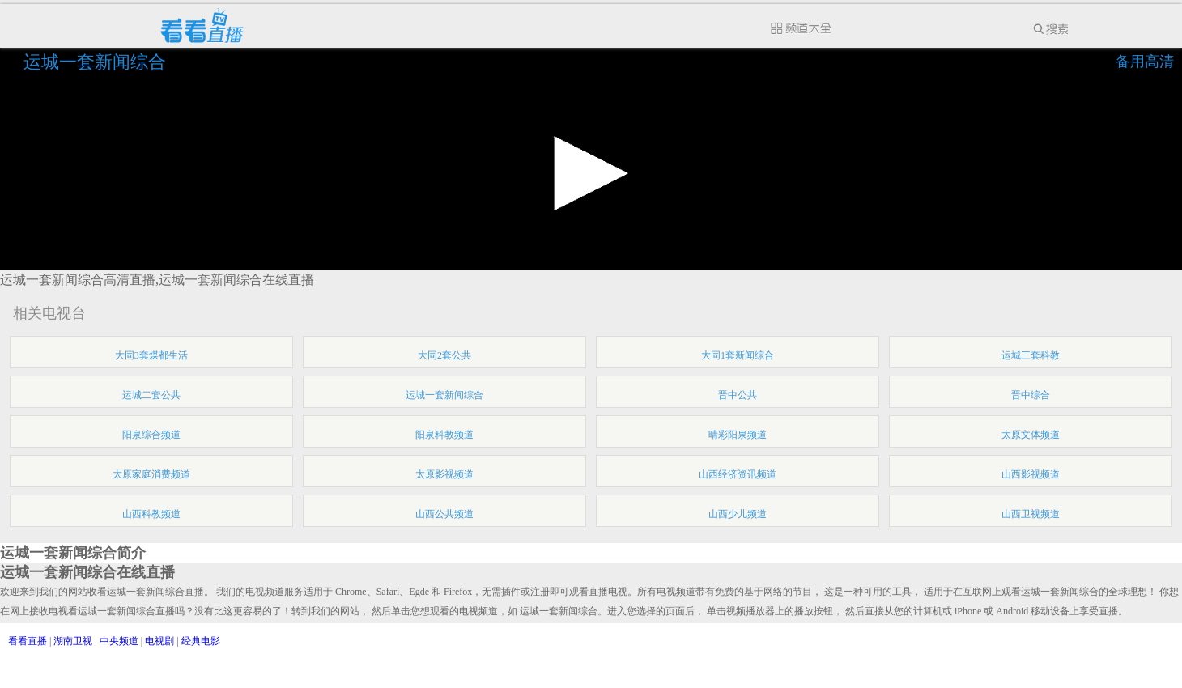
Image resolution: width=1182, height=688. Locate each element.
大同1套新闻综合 (737, 355)
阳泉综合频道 (151, 434)
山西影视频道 (1030, 474)
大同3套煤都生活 (151, 355)
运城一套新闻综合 (97, 62)
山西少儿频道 (737, 514)
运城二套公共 (151, 395)
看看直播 (27, 641)
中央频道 (119, 641)
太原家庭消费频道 (151, 474)
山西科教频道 (151, 514)
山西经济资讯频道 (737, 474)
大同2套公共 (444, 355)
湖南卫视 (72, 641)
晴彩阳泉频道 (737, 434)
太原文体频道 (1030, 434)
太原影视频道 (444, 474)
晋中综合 (1030, 395)
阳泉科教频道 (444, 434)
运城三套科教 (1030, 355)
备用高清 (1145, 61)
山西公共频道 (444, 514)
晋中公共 (737, 395)
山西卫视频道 (1030, 514)
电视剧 (159, 641)
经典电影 (200, 641)
